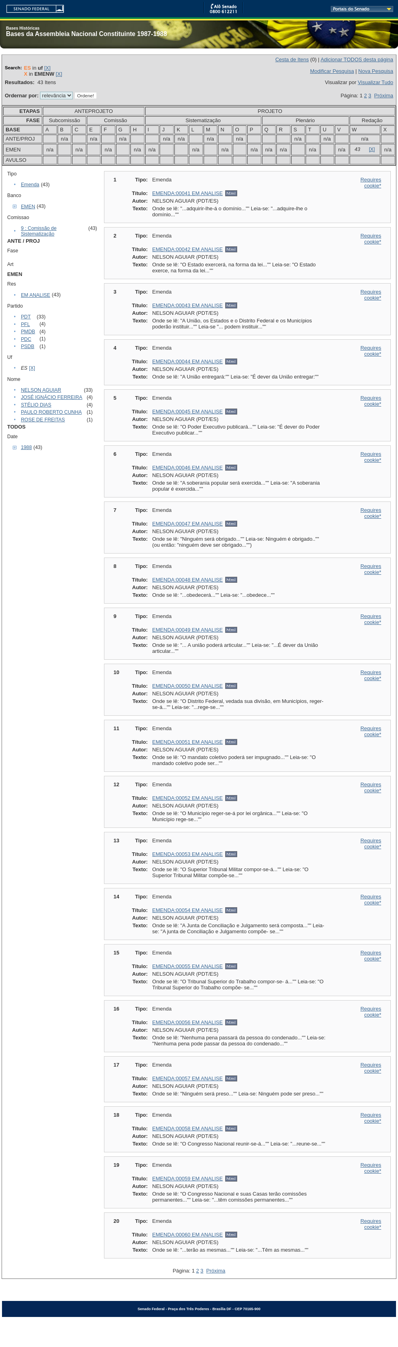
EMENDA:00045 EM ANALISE (187, 412)
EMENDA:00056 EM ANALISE (187, 1022)
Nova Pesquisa (375, 71)
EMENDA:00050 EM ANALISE (187, 686)
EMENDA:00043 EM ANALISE (187, 305)
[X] (47, 68)
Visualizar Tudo (375, 82)
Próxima (383, 96)
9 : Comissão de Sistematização (38, 231)
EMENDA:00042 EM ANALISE (187, 249)
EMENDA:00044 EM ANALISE (187, 361)
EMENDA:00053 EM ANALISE (187, 854)
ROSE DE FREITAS (43, 420)
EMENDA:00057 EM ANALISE (187, 1078)
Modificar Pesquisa (332, 71)
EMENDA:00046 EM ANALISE (187, 468)
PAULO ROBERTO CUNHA (51, 412)
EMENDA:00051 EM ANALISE (187, 742)
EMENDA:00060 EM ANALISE (187, 1235)
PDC (26, 339)
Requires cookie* (370, 183)
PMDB (28, 331)
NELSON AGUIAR (41, 390)
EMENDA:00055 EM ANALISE (187, 966)
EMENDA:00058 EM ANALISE (187, 1129)
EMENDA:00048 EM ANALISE (187, 580)
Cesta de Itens (292, 59)
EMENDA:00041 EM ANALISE (187, 193)
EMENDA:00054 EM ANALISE (187, 910)
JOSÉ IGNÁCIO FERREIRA (51, 397)
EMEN (28, 206)
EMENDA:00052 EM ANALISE (187, 798)
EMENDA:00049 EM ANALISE (187, 630)
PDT (26, 317)
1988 (26, 447)
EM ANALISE (35, 295)
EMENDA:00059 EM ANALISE (187, 1179)
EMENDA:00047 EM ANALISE (187, 524)
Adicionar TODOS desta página (356, 59)
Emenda (30, 184)
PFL (25, 324)
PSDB (27, 346)
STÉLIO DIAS (36, 405)
